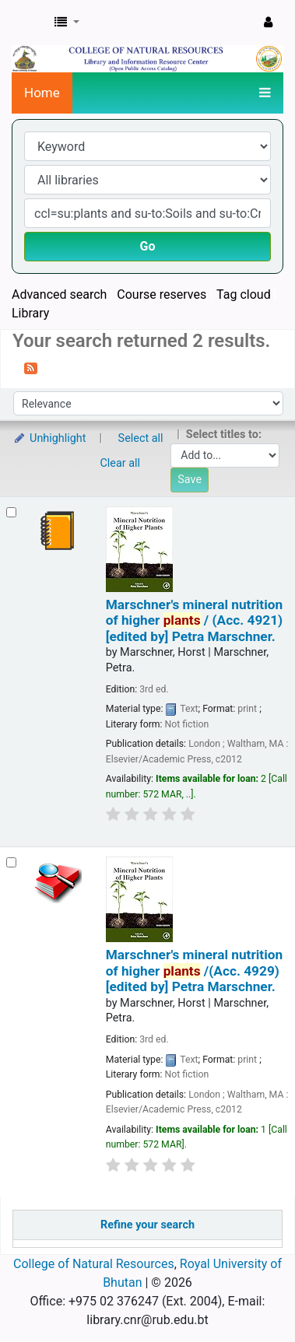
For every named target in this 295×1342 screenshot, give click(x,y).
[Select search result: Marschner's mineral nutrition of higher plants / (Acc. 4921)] (11, 512)
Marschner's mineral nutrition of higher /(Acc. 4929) (194, 970)
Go (148, 246)
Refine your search (147, 1225)
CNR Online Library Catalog (28, 22)
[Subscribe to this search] (30, 367)
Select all (140, 438)
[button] (67, 22)
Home (42, 92)
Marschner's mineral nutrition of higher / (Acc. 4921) (194, 620)
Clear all (120, 463)
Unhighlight (49, 438)
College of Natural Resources (93, 1263)
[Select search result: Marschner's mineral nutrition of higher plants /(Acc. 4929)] (11, 862)
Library (30, 313)
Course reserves (161, 294)
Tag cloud (243, 294)
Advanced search (59, 294)
